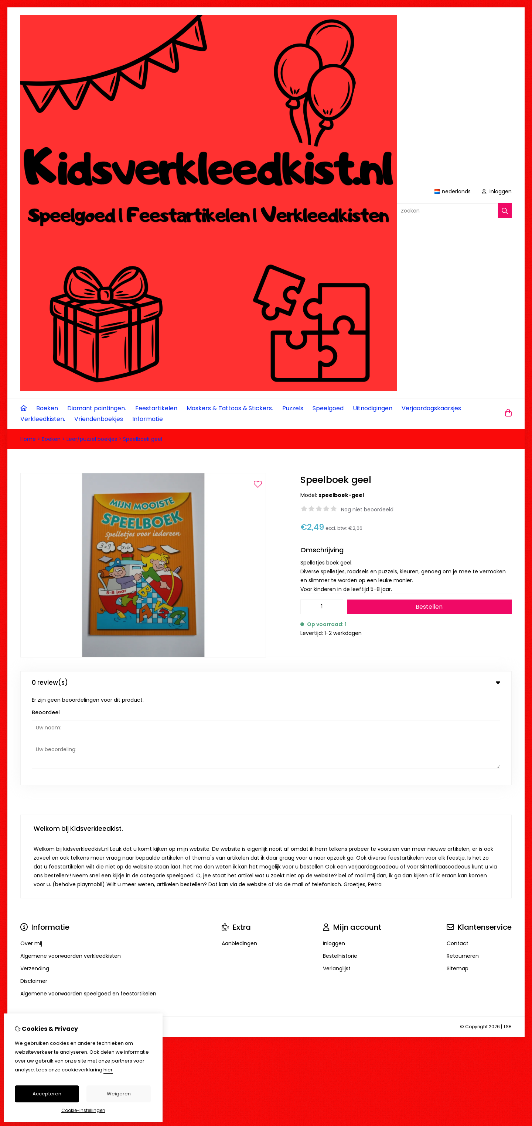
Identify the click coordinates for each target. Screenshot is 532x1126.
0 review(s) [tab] (266, 682)
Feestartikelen (156, 408)
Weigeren (119, 1093)
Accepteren (47, 1093)
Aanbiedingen (239, 852)
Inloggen (334, 852)
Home (28, 439)
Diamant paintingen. (96, 408)
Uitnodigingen (372, 408)
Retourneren (463, 864)
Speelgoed (328, 408)
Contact (457, 852)
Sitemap (457, 877)
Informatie (147, 419)
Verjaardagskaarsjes (431, 408)
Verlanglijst (337, 877)
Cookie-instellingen (83, 1110)
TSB (507, 935)
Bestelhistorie (340, 864)
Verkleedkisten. (42, 419)
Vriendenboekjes (98, 419)
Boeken (47, 408)
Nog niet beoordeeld (367, 509)
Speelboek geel (142, 439)
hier (108, 1069)
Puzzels (292, 408)
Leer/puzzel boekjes (91, 439)
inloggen (497, 191)
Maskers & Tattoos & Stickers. (230, 408)
